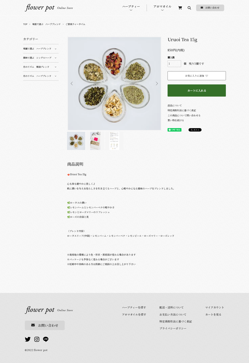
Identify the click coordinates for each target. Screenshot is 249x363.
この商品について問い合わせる (184, 115)
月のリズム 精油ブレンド (36, 66)
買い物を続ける (176, 120)
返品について (175, 105)
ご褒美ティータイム (75, 24)
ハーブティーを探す (134, 307)
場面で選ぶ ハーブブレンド (46, 24)
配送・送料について (171, 307)
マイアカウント (214, 307)
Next (156, 83)
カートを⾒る (213, 314)
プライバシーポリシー (172, 328)
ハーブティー (131, 6)
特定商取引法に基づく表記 (182, 110)
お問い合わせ (210, 7)
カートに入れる (196, 91)
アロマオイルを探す (134, 314)
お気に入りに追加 (196, 75)
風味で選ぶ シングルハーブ (37, 57)
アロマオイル (162, 6)
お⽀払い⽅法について (172, 314)
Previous (72, 83)
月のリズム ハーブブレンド (37, 75)
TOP (25, 24)
